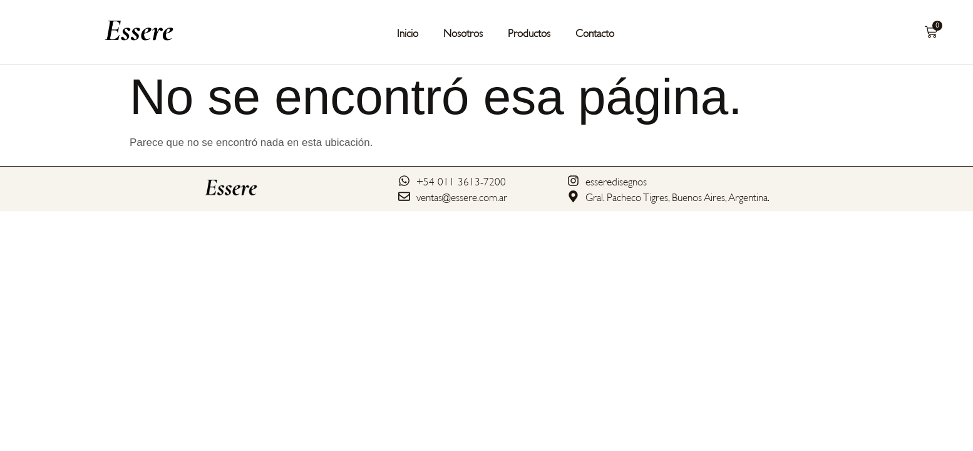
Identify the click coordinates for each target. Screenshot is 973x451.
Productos (529, 31)
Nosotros (463, 31)
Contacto (594, 31)
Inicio (407, 31)
